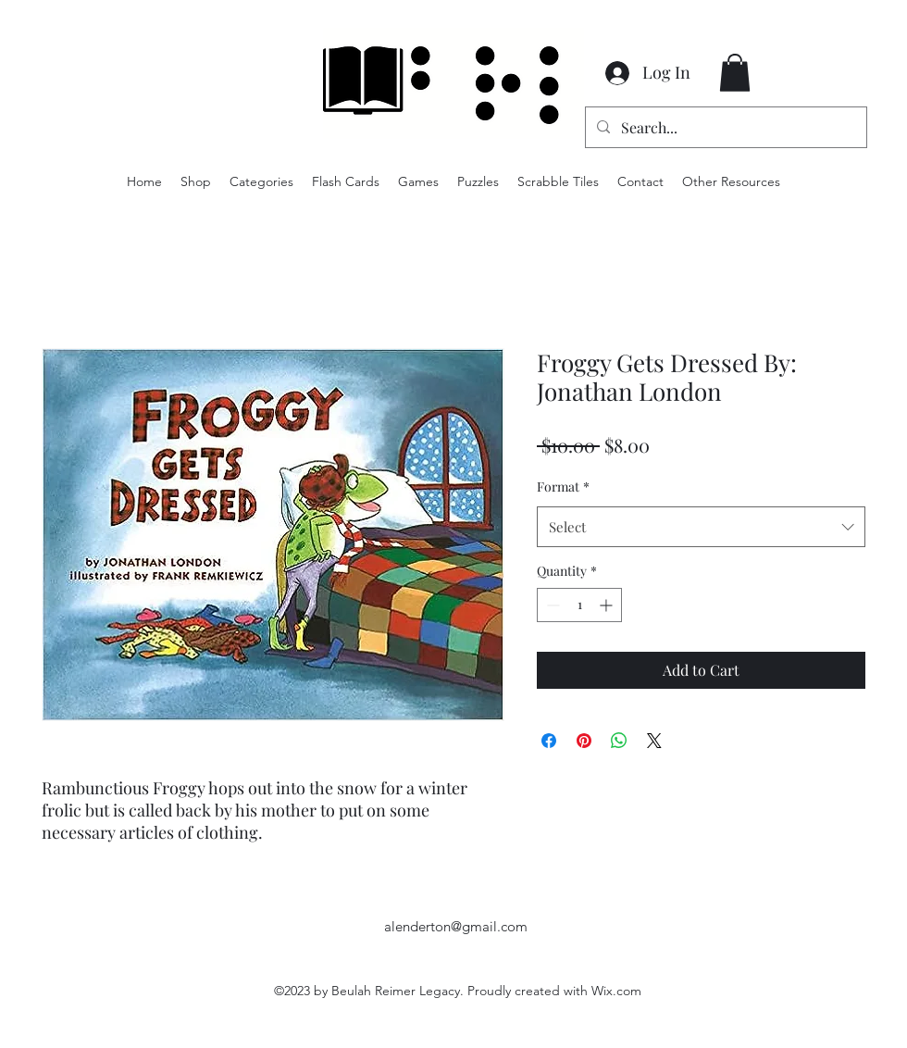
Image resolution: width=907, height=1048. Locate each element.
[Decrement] (551, 605)
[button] (735, 73)
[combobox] (701, 526)
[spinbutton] (579, 605)
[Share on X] (654, 741)
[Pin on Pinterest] (584, 741)
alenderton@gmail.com (456, 926)
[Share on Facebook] (549, 741)
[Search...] (724, 127)
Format (563, 486)
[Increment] (607, 605)
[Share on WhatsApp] (619, 741)
